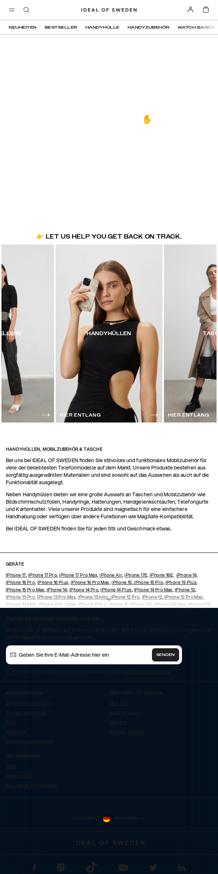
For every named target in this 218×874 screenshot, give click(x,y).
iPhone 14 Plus (116, 590)
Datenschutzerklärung (147, 672)
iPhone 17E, (136, 575)
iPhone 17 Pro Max (78, 575)
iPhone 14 (57, 590)
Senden (165, 655)
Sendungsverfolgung (28, 703)
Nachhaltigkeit (125, 713)
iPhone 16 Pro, (21, 582)
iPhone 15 (122, 582)
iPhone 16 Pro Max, (90, 582)
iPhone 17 (16, 575)
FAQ (10, 722)
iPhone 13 (185, 590)
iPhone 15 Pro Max (25, 590)
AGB (11, 766)
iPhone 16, (187, 575)
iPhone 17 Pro (42, 575)
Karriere (118, 722)
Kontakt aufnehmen (26, 713)
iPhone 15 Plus (181, 582)
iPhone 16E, (162, 575)
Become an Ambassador (31, 785)
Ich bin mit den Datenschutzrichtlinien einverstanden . (94, 672)
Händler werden (126, 732)
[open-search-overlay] (26, 10)
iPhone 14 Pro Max (153, 590)
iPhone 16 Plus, (53, 582)
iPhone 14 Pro (83, 590)
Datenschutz (19, 776)
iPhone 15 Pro (148, 582)
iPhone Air (110, 575)
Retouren (16, 732)
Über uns (118, 703)
